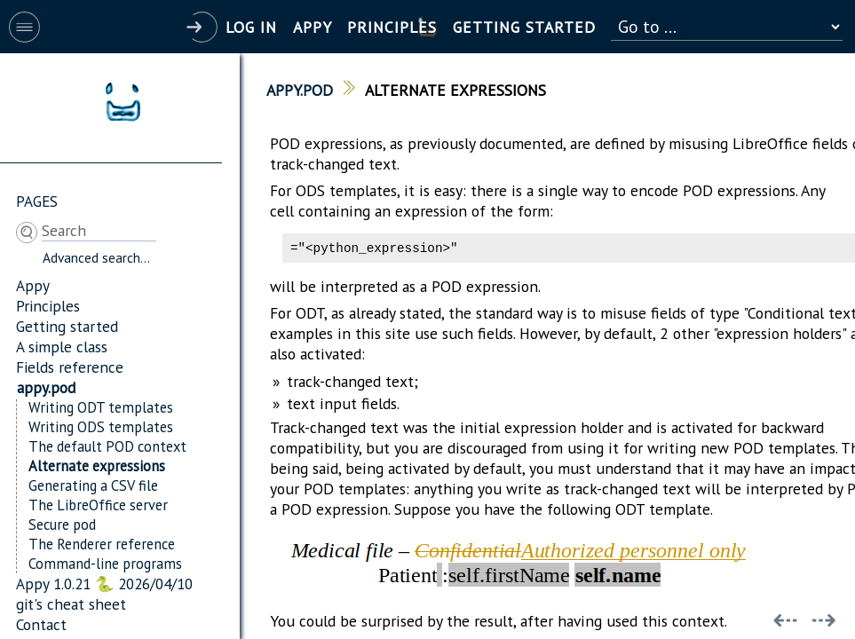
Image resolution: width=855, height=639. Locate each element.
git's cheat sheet (71, 604)
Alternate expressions (96, 466)
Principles (48, 306)
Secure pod (62, 524)
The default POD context (107, 446)
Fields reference (69, 367)
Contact (41, 624)
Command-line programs (105, 563)
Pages (37, 201)
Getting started (67, 326)
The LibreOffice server (98, 505)
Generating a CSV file (93, 485)
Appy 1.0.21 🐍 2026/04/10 (104, 583)
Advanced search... (96, 257)
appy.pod (46, 387)
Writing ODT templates (100, 407)
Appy (33, 285)
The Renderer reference (101, 544)
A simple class (61, 346)
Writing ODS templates (100, 427)
